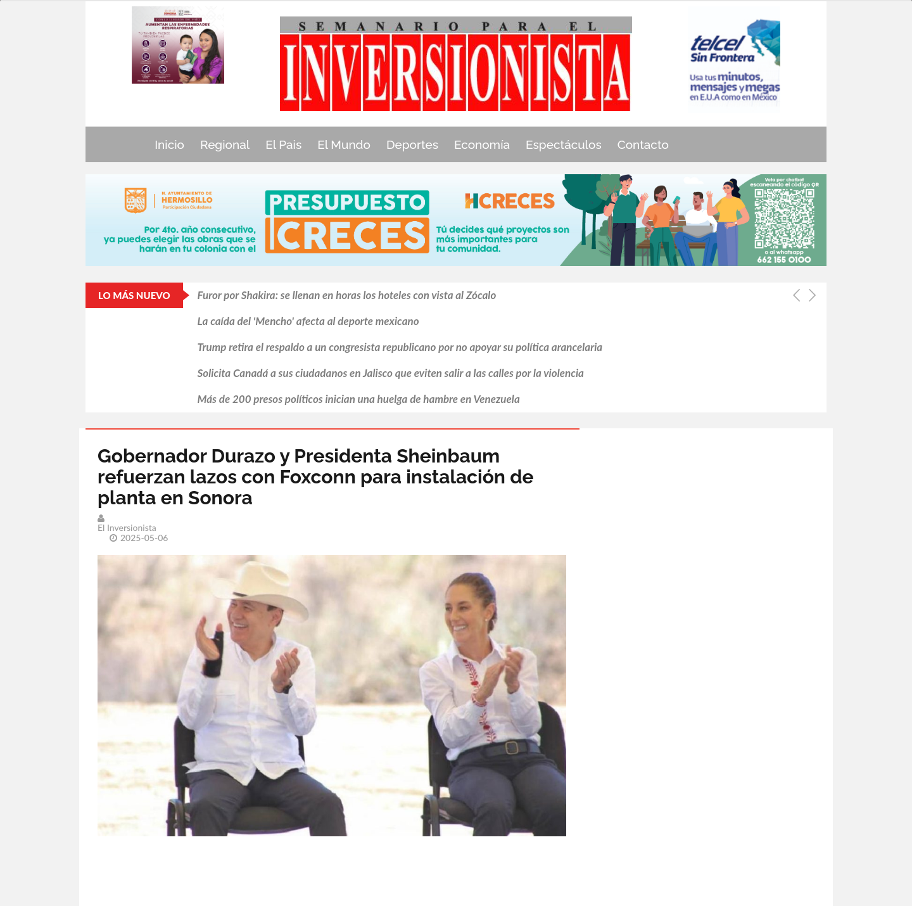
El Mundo (343, 144)
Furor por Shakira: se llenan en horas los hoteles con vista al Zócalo (347, 295)
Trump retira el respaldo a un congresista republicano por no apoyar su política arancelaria (400, 347)
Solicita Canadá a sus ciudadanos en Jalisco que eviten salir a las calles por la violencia (391, 373)
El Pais (283, 144)
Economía (482, 144)
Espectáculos (564, 144)
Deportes (412, 144)
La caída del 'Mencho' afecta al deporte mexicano (308, 321)
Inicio (169, 144)
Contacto (643, 144)
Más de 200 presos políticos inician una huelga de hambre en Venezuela (359, 398)
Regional (225, 144)
